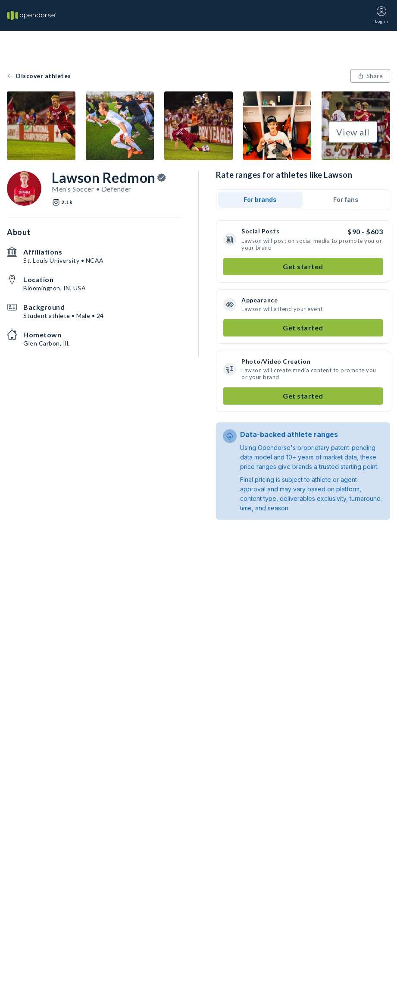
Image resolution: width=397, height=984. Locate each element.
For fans (346, 199)
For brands (260, 199)
